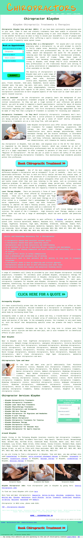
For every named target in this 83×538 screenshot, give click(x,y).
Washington (26, 497)
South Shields (38, 497)
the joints (31, 119)
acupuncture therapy (19, 459)
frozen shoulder (14, 83)
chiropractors (27, 356)
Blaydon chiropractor (71, 34)
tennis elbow (49, 85)
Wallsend (15, 500)
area (22, 503)
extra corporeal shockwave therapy (43, 456)
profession (16, 157)
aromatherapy (72, 459)
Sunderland (67, 497)
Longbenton (69, 495)
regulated (9, 146)
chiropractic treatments (59, 114)
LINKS (57, 14)
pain (79, 29)
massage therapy (47, 459)
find (25, 341)
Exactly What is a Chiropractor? (40, 44)
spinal (31, 40)
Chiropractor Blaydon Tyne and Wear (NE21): (20, 29)
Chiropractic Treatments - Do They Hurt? (20, 114)
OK (79, 537)
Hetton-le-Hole (48, 495)
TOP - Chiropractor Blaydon (13, 507)
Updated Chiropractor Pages (29, 522)
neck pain (38, 85)
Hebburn (36, 500)
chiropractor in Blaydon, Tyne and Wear (23, 144)
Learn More (71, 537)
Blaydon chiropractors (41, 125)
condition (6, 34)
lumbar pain (7, 87)
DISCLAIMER (76, 14)
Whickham (59, 495)
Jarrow (48, 497)
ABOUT (63, 14)
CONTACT (69, 14)
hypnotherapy (11, 456)
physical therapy (17, 461)
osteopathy (74, 456)
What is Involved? (10, 98)
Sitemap (3, 522)
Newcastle (36, 495)
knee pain (27, 83)
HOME (52, 14)
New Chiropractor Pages (13, 522)
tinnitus (51, 87)
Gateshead (24, 500)
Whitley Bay (7, 497)
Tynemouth (57, 497)
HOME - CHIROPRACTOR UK (41, 516)
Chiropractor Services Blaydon (21, 395)
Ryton (78, 495)
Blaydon (60, 219)
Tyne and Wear (12, 495)
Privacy (80, 522)
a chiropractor (22, 38)
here (36, 491)
